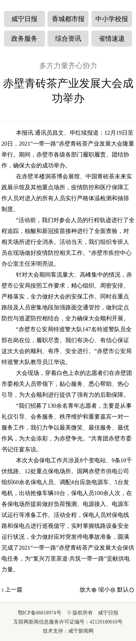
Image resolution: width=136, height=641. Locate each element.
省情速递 (112, 38)
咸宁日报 (24, 19)
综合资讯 (68, 38)
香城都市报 (68, 19)
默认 (126, 589)
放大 (88, 589)
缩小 (107, 589)
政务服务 (24, 38)
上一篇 (11, 589)
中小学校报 (111, 19)
